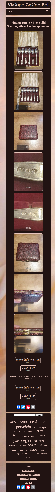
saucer (32, 444)
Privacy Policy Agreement (28, 475)
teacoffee (42, 427)
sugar (40, 430)
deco (34, 428)
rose (37, 454)
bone (42, 450)
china (15, 435)
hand (40, 445)
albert (33, 436)
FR (30, 483)
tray (18, 454)
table (24, 432)
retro (31, 454)
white (45, 445)
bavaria (31, 431)
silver (14, 421)
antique (13, 445)
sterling (16, 431)
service (43, 421)
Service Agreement (28, 479)
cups (24, 421)
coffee (26, 440)
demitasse (22, 445)
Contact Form (28, 471)
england (44, 454)
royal (33, 421)
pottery (25, 453)
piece (41, 435)
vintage (32, 449)
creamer (12, 454)
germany (25, 436)
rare (28, 457)
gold (16, 441)
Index (28, 467)
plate (12, 428)
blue (21, 450)
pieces (14, 450)
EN (26, 483)
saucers (39, 441)
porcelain (23, 426)
